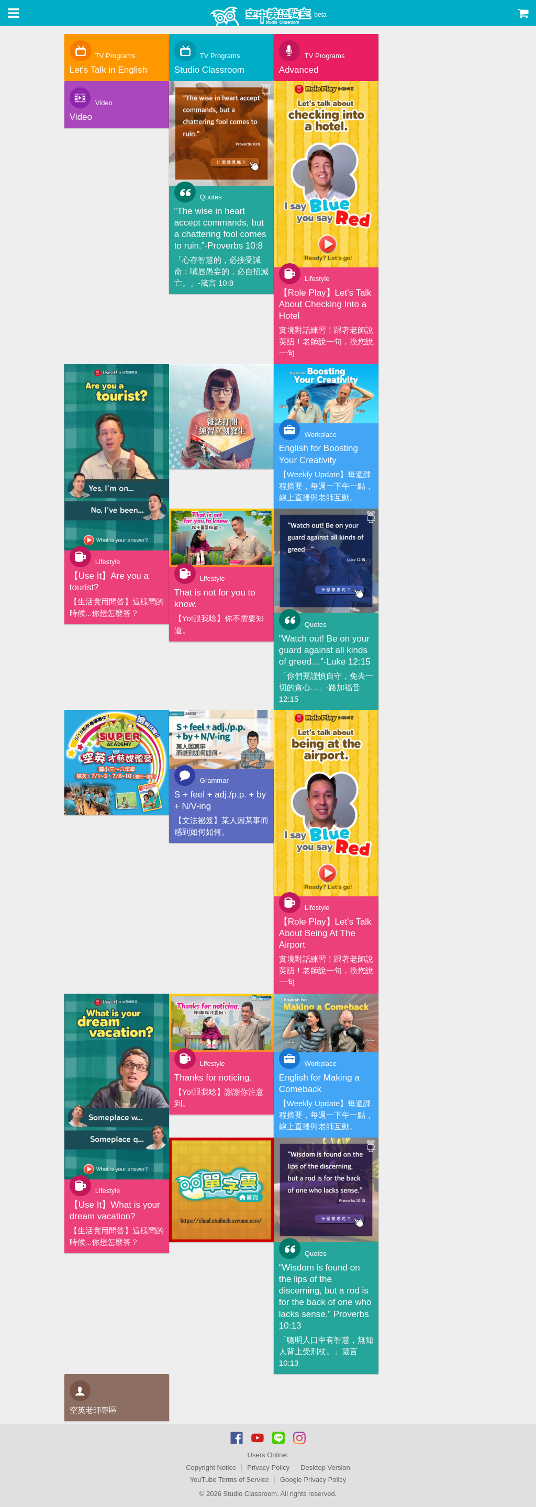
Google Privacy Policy (313, 1479)
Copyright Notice (211, 1467)
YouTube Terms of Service (229, 1479)
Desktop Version (325, 1467)
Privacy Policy (268, 1467)
